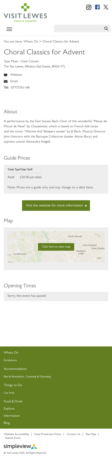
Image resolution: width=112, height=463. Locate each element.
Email (14, 81)
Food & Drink (13, 401)
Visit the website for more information (54, 205)
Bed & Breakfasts (14, 376)
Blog (7, 423)
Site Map (91, 434)
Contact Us (73, 434)
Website (16, 75)
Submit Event (13, 438)
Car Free (9, 392)
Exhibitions (10, 360)
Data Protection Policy (47, 434)
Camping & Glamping (39, 376)
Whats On (31, 41)
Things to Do (13, 385)
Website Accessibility (16, 434)
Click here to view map (56, 246)
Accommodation (15, 369)
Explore (9, 408)
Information (12, 416)
